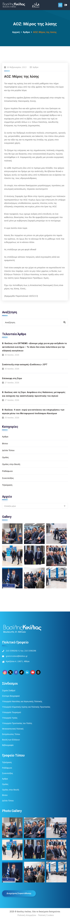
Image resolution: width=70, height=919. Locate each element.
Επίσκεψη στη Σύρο (12, 378)
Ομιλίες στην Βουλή (11, 464)
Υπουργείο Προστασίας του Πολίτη (17, 723)
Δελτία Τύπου (8, 450)
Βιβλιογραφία (7, 745)
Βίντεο (5, 443)
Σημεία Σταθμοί (8, 690)
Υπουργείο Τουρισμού (11, 712)
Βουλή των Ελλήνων (11, 739)
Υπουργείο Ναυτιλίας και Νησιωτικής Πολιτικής (22, 701)
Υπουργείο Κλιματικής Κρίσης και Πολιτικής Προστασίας (26, 707)
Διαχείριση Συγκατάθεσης (19, 893)
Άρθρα (26, 32)
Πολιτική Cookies (46, 915)
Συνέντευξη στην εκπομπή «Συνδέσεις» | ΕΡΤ (24, 364)
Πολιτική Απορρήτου (26, 915)
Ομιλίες (5, 457)
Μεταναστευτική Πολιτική (12, 728)
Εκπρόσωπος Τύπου (11, 734)
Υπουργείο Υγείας (9, 718)
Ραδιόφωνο (7, 471)
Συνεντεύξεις (8, 478)
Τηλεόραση (7, 484)
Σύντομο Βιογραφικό (11, 696)
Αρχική (16, 32)
